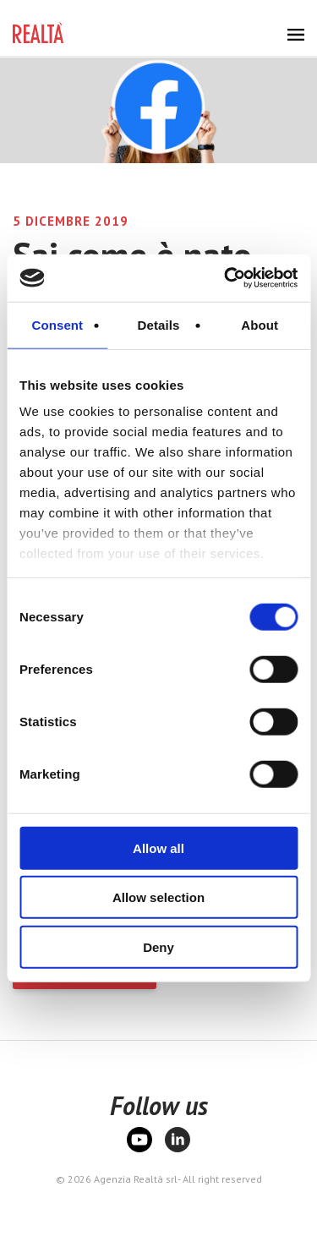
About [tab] (259, 324)
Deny (158, 946)
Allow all (158, 847)
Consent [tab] (57, 324)
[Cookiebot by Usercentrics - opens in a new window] (226, 278)
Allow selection (158, 897)
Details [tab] (159, 324)
